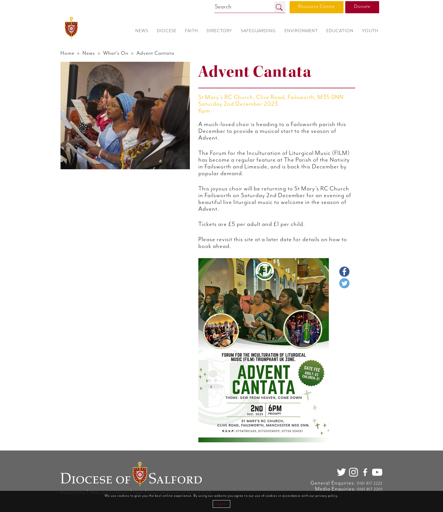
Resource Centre (316, 6)
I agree (221, 504)
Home (67, 53)
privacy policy (326, 496)
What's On (115, 53)
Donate (362, 6)
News (88, 53)
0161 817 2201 (370, 489)
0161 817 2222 (370, 483)
